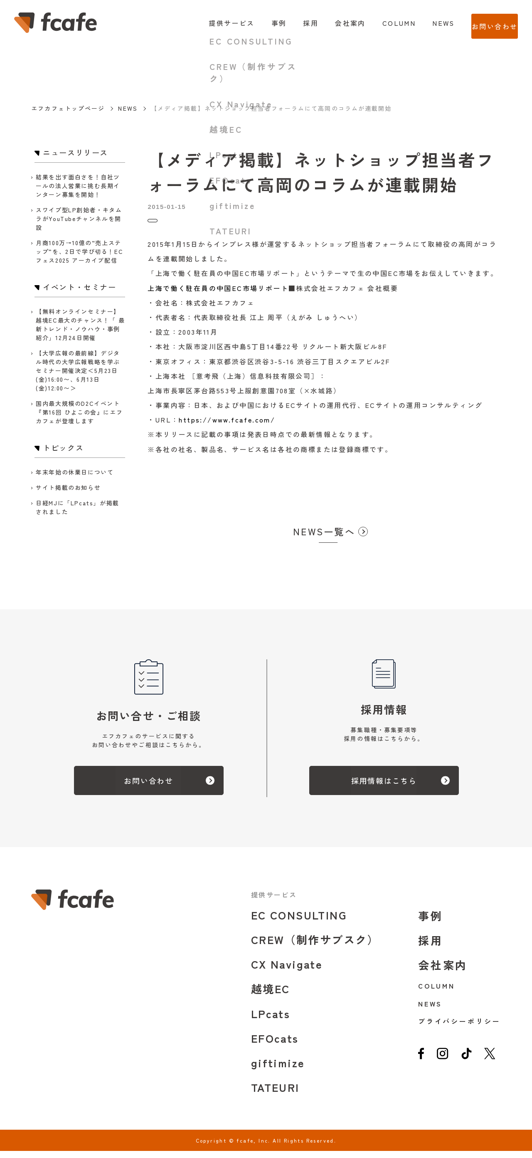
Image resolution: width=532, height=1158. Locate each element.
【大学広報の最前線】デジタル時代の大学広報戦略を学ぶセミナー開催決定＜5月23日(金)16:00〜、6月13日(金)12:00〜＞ (78, 370)
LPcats (270, 1020)
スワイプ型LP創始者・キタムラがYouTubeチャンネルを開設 (79, 218)
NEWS (427, 23)
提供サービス (215, 23)
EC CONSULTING (299, 921)
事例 (262, 23)
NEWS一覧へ (324, 538)
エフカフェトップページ (68, 108)
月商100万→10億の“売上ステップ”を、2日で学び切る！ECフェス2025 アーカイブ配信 (79, 251)
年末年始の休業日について (74, 472)
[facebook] (421, 1064)
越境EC (270, 995)
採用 (294, 23)
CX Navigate (287, 971)
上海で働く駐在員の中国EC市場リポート (218, 295)
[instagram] (442, 1064)
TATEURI (275, 1094)
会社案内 (333, 23)
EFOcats (275, 1045)
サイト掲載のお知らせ (68, 487)
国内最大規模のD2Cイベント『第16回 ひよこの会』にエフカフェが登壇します (79, 412)
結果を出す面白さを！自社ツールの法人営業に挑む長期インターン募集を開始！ (78, 186)
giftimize (278, 1069)
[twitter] (489, 1064)
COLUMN (382, 23)
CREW (315, 946)
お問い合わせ (486, 23)
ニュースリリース (172, 224)
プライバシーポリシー (459, 1028)
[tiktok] (466, 1064)
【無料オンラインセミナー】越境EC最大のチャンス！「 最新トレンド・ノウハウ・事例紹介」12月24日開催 (80, 324)
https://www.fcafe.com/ (227, 427)
